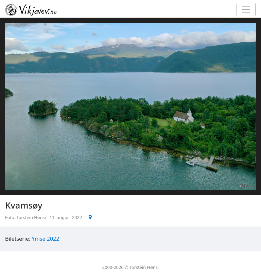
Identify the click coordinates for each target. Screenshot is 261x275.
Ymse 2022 (45, 238)
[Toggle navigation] (246, 9)
